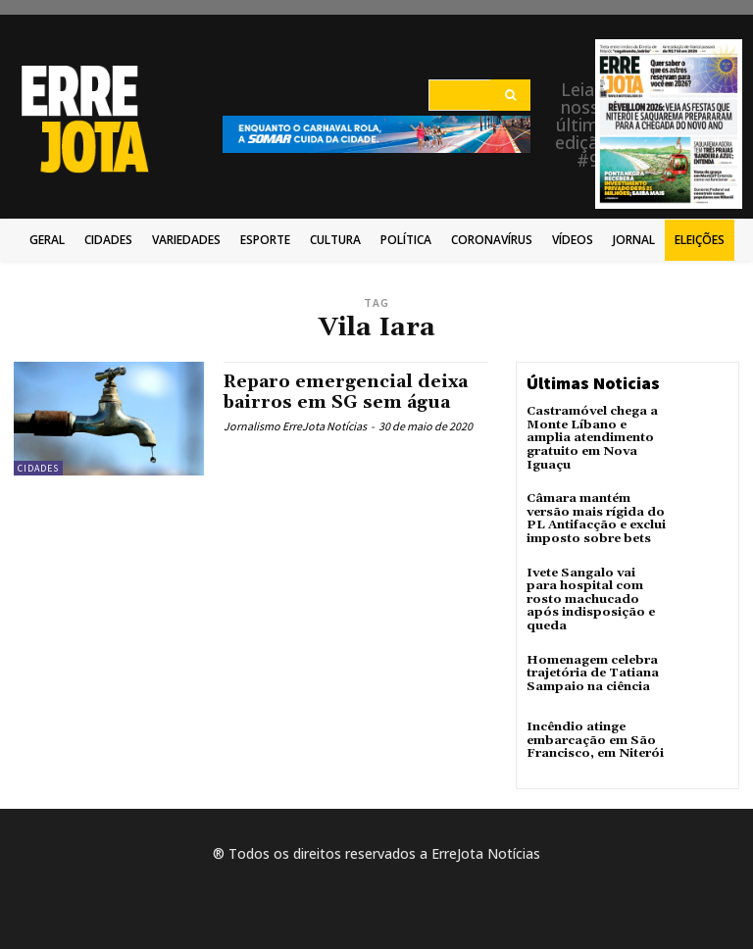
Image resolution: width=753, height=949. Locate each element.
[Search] (510, 95)
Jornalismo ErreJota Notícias (295, 425)
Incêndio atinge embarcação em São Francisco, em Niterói (594, 734)
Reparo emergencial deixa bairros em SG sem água (347, 392)
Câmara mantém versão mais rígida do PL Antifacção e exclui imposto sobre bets (596, 516)
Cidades (38, 468)
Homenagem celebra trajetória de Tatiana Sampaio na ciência (592, 667)
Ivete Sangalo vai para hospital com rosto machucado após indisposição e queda (589, 595)
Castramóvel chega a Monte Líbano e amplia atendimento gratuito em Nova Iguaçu (592, 437)
